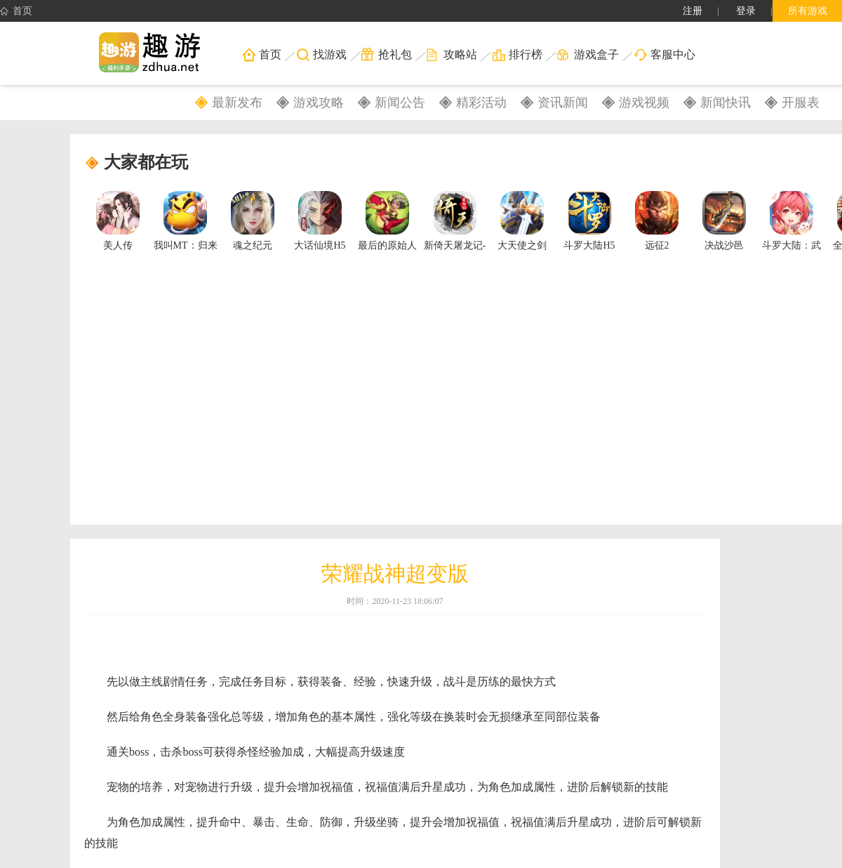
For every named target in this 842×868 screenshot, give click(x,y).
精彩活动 (481, 103)
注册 (692, 11)
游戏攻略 (318, 103)
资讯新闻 (562, 103)
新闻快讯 (725, 103)
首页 (16, 11)
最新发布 (237, 103)
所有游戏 (807, 11)
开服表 (801, 103)
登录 (746, 11)
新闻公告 (400, 103)
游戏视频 (644, 103)
